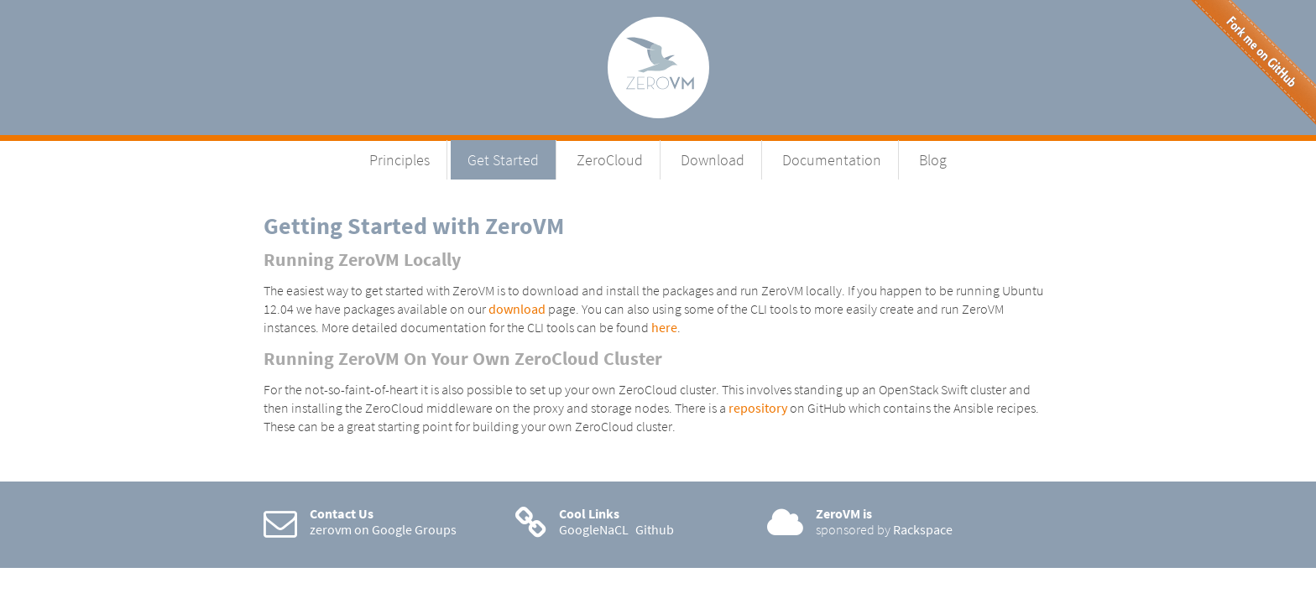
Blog (933, 159)
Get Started (503, 159)
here (664, 327)
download (517, 308)
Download (712, 159)
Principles (399, 159)
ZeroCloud (610, 159)
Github (654, 529)
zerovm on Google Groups (383, 529)
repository (757, 407)
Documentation (831, 159)
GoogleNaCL (594, 529)
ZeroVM (658, 67)
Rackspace (923, 529)
